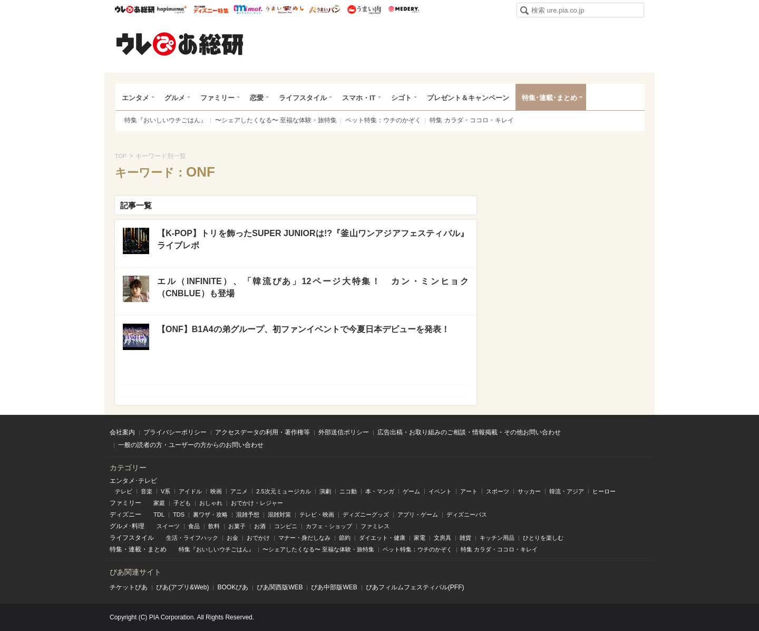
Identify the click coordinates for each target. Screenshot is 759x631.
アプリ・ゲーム (417, 514)
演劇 (325, 491)
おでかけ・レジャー (257, 503)
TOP (120, 156)
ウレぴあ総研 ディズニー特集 (211, 9)
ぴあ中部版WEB (334, 587)
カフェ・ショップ (329, 526)
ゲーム (411, 491)
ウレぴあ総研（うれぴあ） (179, 43)
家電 (419, 538)
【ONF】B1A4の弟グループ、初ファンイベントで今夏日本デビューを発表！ (303, 329)
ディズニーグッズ (366, 514)
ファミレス (375, 526)
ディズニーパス (466, 514)
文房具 (442, 538)
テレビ (123, 491)
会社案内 (122, 432)
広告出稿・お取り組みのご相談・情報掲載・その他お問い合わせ (469, 432)
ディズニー (125, 514)
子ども (182, 503)
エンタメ (135, 98)
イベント (440, 491)
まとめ (157, 549)
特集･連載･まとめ (549, 98)
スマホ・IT (359, 98)
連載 (135, 549)
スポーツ (497, 491)
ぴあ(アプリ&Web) (182, 587)
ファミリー (217, 98)
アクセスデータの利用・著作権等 (262, 432)
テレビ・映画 (316, 514)
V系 (165, 491)
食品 (194, 526)
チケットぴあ (129, 587)
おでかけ (258, 538)
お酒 (260, 526)
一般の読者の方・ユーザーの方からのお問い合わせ (191, 445)
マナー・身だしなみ (304, 538)
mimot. (248, 9)
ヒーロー (604, 491)
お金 (232, 538)
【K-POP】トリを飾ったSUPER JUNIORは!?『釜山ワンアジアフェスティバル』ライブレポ (313, 239)
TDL (158, 514)
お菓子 (237, 526)
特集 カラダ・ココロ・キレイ (471, 120)
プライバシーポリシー (175, 432)
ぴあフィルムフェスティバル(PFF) (415, 587)
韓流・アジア (566, 491)
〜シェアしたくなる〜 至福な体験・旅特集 (276, 120)
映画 (216, 491)
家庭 (159, 503)
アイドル (190, 491)
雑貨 (465, 538)
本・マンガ (379, 491)
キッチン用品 (497, 538)
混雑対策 (279, 514)
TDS (178, 514)
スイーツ (168, 526)
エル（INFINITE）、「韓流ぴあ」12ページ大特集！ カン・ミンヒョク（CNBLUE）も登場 (313, 287)
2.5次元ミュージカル (283, 491)
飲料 (214, 526)
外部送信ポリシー (343, 432)
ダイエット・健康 (382, 538)
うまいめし (285, 9)
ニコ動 (348, 491)
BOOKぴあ (232, 587)
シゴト (401, 98)
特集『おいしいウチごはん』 (165, 120)
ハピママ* (171, 9)
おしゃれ (210, 503)
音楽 (146, 491)
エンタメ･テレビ (133, 480)
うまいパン (324, 9)
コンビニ (285, 526)
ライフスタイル (303, 98)
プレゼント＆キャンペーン (468, 98)
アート (469, 491)
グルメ (174, 98)
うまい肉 (364, 9)
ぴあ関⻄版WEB (280, 587)
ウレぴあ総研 (134, 9)
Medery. (403, 9)
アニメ (239, 491)
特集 (116, 549)
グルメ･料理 (127, 526)
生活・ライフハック (192, 538)
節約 (345, 538)
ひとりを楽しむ (543, 538)
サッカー (529, 491)
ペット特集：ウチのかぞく (383, 120)
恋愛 (257, 98)
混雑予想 (247, 514)
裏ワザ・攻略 (210, 514)
